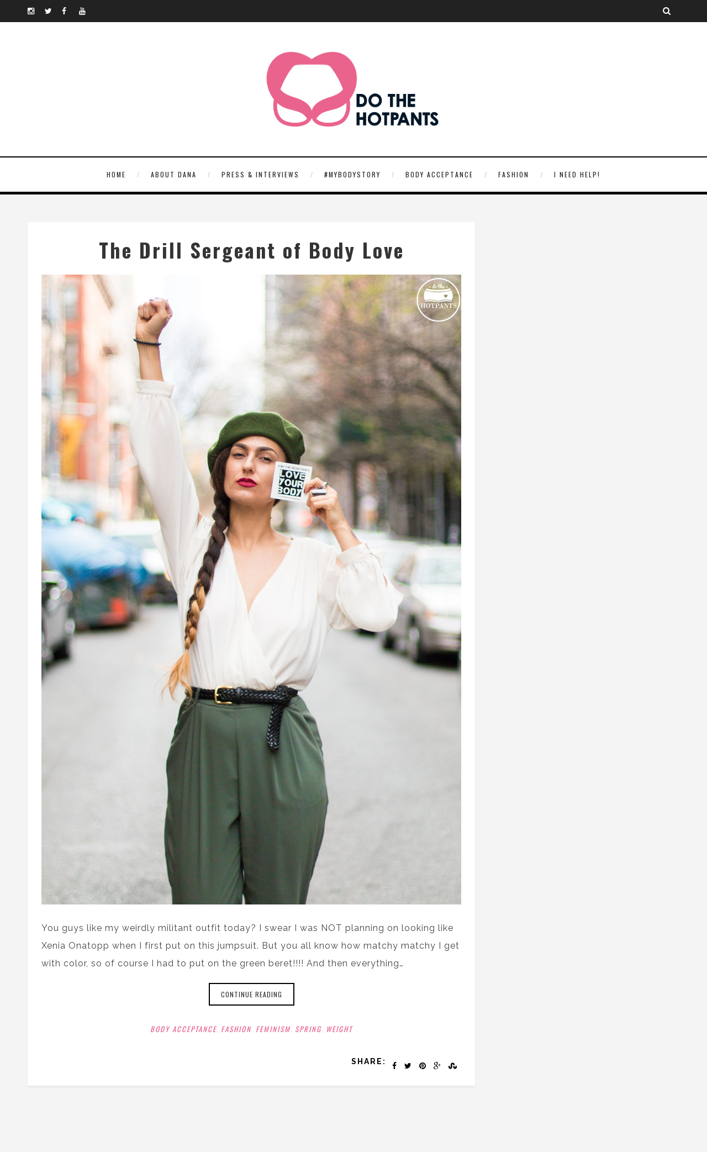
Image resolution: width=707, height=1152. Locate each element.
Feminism (273, 1028)
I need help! (577, 174)
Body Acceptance (439, 174)
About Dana (174, 174)
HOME (116, 174)
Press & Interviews (260, 174)
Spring (308, 1028)
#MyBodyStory (352, 174)
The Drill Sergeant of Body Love (251, 249)
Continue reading (251, 994)
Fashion (513, 174)
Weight (339, 1028)
